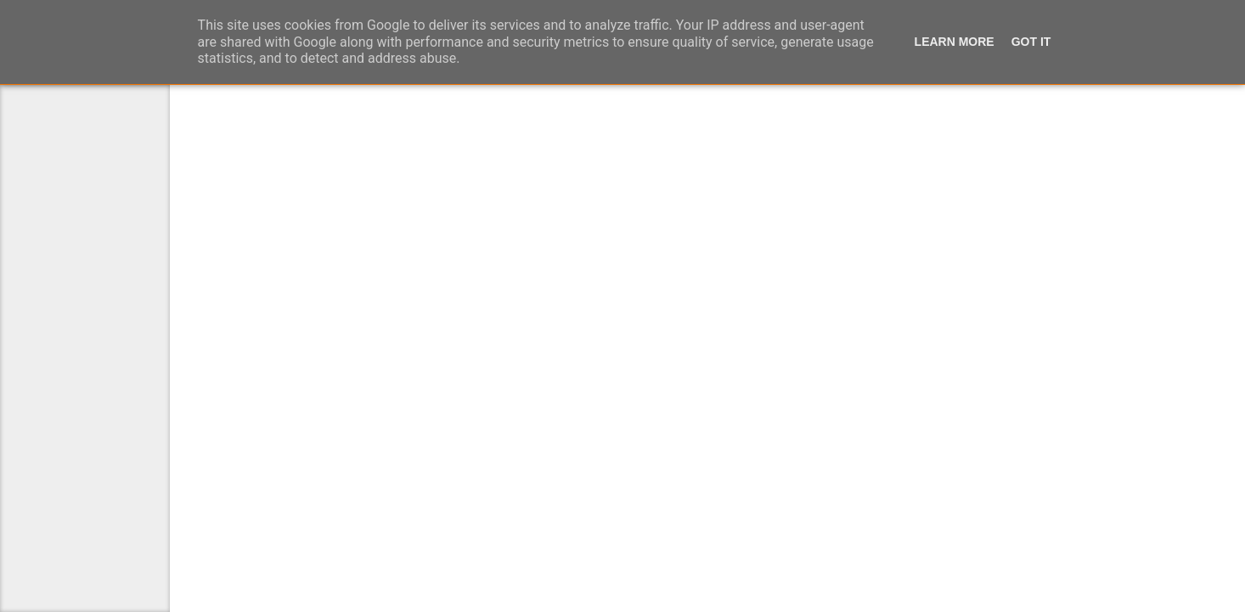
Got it (1032, 44)
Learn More (952, 44)
